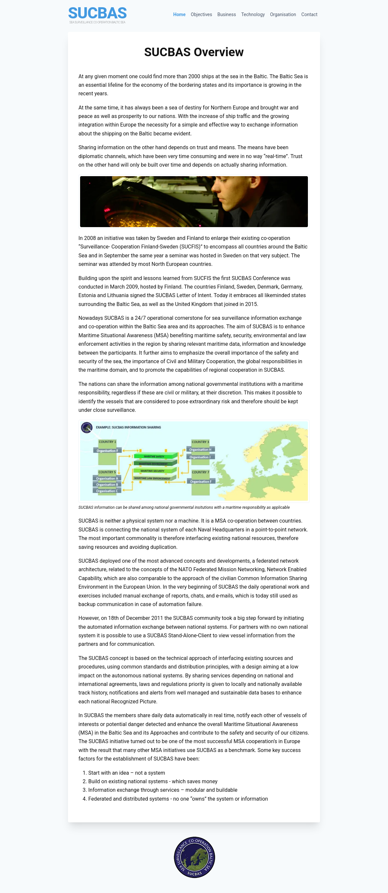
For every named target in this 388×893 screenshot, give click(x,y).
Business (226, 14)
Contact (309, 14)
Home (179, 14)
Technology (253, 14)
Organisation (283, 14)
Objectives (201, 14)
